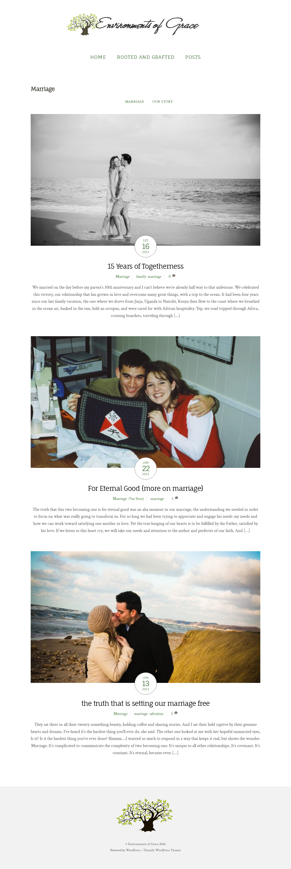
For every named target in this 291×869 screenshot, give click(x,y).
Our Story (162, 101)
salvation (156, 713)
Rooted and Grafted (145, 57)
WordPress (133, 850)
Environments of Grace (143, 844)
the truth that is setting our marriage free (145, 703)
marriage (154, 276)
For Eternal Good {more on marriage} (145, 488)
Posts (193, 57)
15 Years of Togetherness (146, 266)
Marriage (134, 101)
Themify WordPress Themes (162, 850)
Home (98, 57)
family (141, 276)
